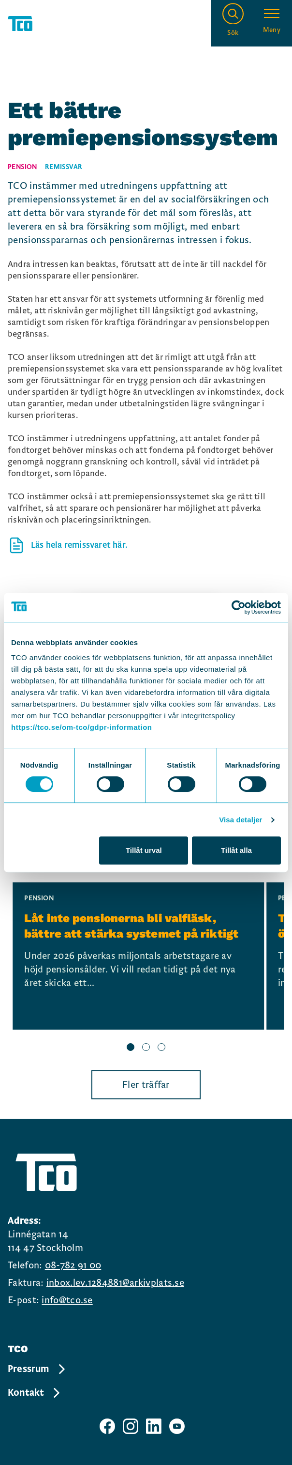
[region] (146, 968)
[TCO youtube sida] (177, 1426)
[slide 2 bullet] (146, 1048)
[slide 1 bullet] (130, 1048)
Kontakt (34, 1393)
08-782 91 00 (73, 1265)
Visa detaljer (240, 820)
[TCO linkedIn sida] (153, 1426)
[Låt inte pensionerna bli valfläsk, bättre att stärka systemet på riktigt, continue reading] (138, 956)
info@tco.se (67, 1300)
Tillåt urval (144, 850)
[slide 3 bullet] (161, 1048)
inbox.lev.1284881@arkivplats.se (115, 1283)
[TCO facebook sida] (107, 1426)
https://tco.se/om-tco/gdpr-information (81, 727)
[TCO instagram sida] (130, 1426)
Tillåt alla (236, 850)
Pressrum (37, 1369)
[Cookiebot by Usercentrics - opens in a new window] (238, 607)
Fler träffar (146, 1085)
